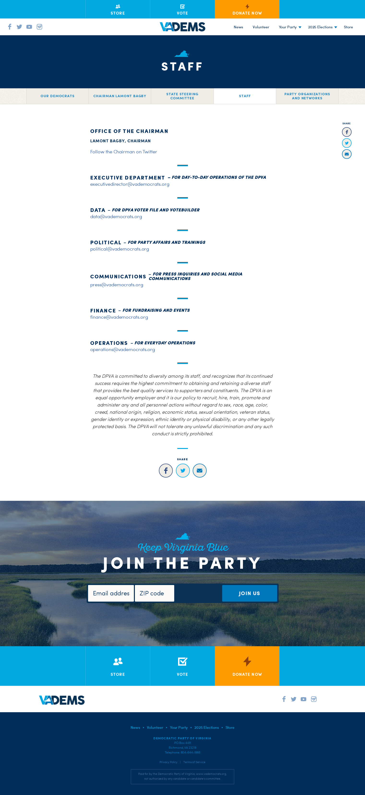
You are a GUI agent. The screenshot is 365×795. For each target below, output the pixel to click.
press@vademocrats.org (116, 284)
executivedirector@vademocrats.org (129, 184)
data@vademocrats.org (116, 216)
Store (230, 727)
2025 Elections (320, 26)
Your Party (288, 26)
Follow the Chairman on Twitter (123, 152)
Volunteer (261, 26)
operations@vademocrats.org (122, 349)
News (238, 26)
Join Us (249, 593)
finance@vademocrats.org (119, 317)
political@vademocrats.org (119, 249)
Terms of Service (194, 762)
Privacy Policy (168, 762)
